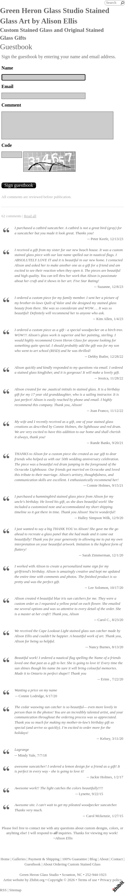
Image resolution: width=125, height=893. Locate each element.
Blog (93, 859)
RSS (3, 890)
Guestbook (32, 864)
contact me (37, 828)
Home (5, 859)
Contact (117, 859)
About (103, 859)
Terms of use (87, 880)
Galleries (19, 859)
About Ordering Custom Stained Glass (72, 864)
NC (79, 875)
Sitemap (15, 890)
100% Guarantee (74, 859)
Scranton (68, 875)
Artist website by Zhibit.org (23, 880)
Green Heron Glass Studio (39, 875)
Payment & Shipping (43, 859)
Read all (30, 216)
